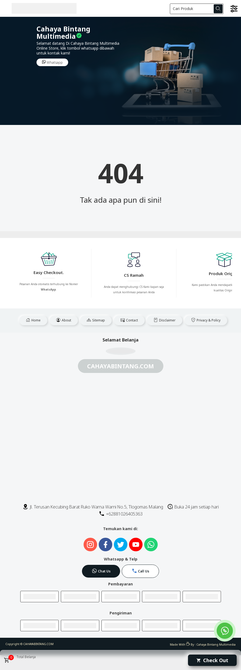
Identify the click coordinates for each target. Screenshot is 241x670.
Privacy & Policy (205, 320)
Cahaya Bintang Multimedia (216, 644)
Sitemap (96, 320)
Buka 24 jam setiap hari (193, 507)
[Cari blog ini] (196, 9)
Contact (129, 320)
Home (33, 320)
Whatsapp (52, 62)
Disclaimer (165, 320)
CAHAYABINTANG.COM (38, 644)
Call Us (140, 571)
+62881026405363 (121, 514)
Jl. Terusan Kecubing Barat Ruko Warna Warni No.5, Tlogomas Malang (92, 507)
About (63, 320)
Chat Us (101, 571)
